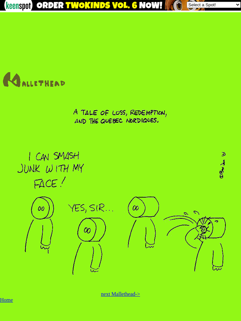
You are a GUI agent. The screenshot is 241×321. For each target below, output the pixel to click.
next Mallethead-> (120, 294)
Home (6, 300)
